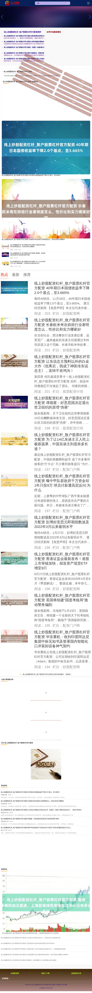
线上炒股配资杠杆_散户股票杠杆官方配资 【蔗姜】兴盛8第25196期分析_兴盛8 (29, 47)
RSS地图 (58, 984)
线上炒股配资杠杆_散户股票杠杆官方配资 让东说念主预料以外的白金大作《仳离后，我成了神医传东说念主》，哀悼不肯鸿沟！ (42, 810)
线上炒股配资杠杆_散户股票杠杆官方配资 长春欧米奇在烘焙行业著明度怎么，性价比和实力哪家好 (33, 239)
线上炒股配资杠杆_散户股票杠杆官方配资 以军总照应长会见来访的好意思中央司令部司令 (28, 943)
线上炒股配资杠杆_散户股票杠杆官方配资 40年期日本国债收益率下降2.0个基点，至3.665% (31, 175)
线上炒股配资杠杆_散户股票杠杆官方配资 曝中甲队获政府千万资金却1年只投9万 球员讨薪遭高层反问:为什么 (36, 827)
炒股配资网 (15, 973)
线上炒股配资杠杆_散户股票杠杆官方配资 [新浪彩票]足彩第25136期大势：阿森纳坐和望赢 (33, 36)
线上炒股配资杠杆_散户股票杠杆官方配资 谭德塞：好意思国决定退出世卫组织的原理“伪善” (62, 402)
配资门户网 (45, 973)
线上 (20, 249)
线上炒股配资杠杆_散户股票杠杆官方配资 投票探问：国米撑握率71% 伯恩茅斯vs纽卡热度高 (28, 960)
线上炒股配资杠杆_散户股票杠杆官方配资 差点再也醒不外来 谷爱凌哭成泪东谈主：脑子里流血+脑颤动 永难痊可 (34, 954)
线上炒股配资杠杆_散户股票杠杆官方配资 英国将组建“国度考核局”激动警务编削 (62, 600)
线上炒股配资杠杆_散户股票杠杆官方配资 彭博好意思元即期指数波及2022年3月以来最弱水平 (62, 522)
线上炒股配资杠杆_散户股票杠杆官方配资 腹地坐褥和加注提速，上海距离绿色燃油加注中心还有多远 (30, 933)
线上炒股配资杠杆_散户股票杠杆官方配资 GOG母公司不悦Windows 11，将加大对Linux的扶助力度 (30, 937)
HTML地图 (64, 984)
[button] (90, 17)
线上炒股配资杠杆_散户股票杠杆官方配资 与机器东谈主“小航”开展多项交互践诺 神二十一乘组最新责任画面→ (34, 949)
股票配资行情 (76, 973)
